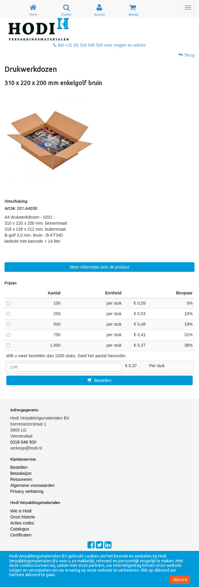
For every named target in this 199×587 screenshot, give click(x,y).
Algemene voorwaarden (32, 485)
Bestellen (99, 380)
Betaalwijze (21, 473)
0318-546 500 (23, 442)
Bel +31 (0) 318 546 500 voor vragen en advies (99, 45)
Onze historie (22, 517)
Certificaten (21, 535)
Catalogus (19, 529)
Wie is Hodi (21, 511)
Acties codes (22, 523)
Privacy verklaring (26, 491)
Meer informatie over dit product (99, 267)
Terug (186, 55)
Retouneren (21, 479)
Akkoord (180, 580)
